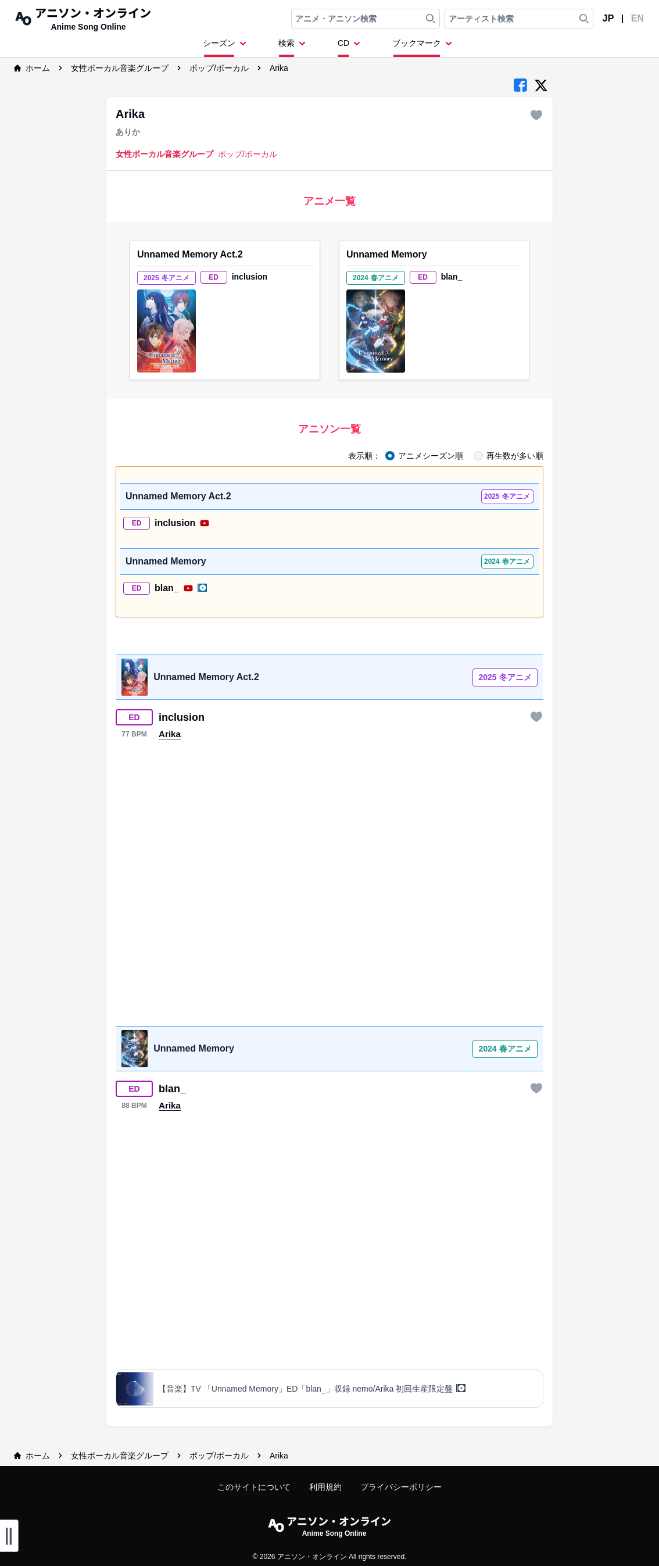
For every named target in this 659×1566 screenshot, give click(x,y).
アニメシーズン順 (430, 455)
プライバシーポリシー (401, 1487)
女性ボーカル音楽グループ (120, 68)
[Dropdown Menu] (226, 47)
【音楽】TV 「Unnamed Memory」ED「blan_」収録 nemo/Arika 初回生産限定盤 (311, 1388)
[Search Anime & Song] (430, 18)
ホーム (32, 68)
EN (637, 18)
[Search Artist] (584, 18)
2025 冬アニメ (504, 677)
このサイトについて (254, 1487)
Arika (279, 68)
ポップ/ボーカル (219, 68)
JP (608, 18)
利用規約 (325, 1487)
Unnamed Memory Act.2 (190, 254)
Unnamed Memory (386, 254)
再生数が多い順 (514, 455)
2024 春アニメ (504, 1048)
